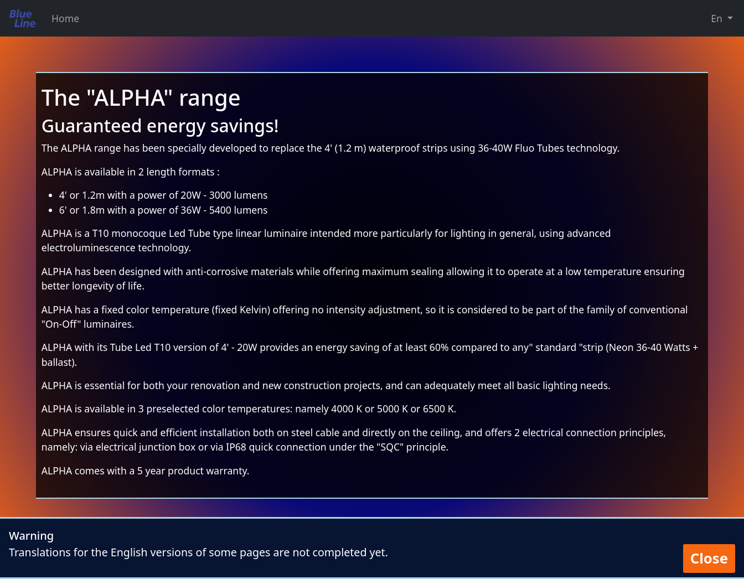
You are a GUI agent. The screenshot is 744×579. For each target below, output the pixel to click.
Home (65, 18)
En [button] (718, 18)
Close (709, 558)
